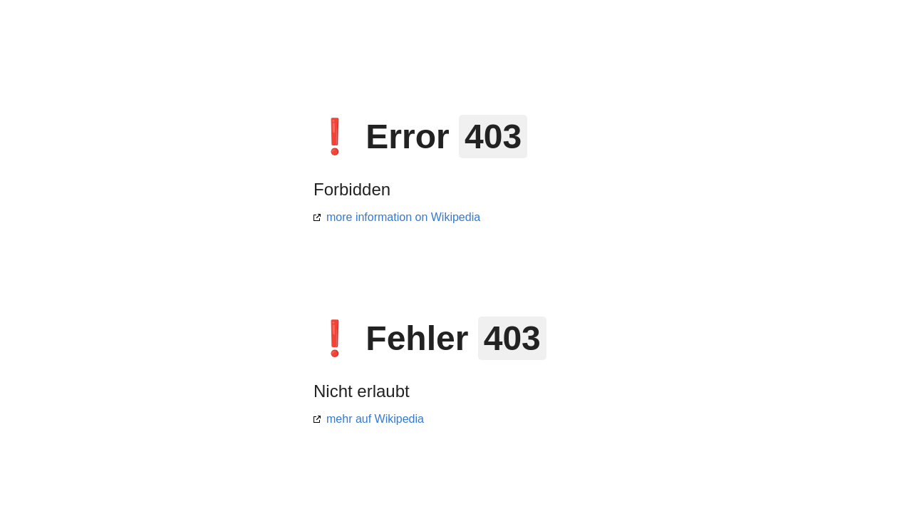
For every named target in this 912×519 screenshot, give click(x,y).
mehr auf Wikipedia (375, 419)
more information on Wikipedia (403, 217)
